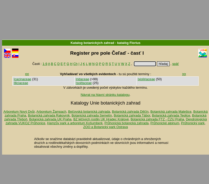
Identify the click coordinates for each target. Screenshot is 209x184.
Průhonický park (193, 123)
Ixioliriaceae (146, 79)
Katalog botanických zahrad (92, 43)
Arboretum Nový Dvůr (19, 111)
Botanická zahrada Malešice (170, 111)
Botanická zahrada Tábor (132, 115)
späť (175, 64)
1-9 (45, 64)
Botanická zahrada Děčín (130, 111)
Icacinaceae (22, 79)
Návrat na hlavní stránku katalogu (105, 95)
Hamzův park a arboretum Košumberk (75, 123)
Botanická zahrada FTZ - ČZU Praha (157, 119)
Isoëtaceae (84, 83)
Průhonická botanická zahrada (126, 123)
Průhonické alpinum (164, 123)
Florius (135, 43)
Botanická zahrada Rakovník (49, 115)
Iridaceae (82, 79)
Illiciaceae (21, 83)
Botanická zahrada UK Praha (50, 119)
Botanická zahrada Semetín (92, 115)
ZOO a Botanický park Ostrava (105, 127)
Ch (75, 64)
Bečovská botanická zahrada (89, 111)
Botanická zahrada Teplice (171, 115)
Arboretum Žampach (51, 111)
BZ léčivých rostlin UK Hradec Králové (101, 119)
